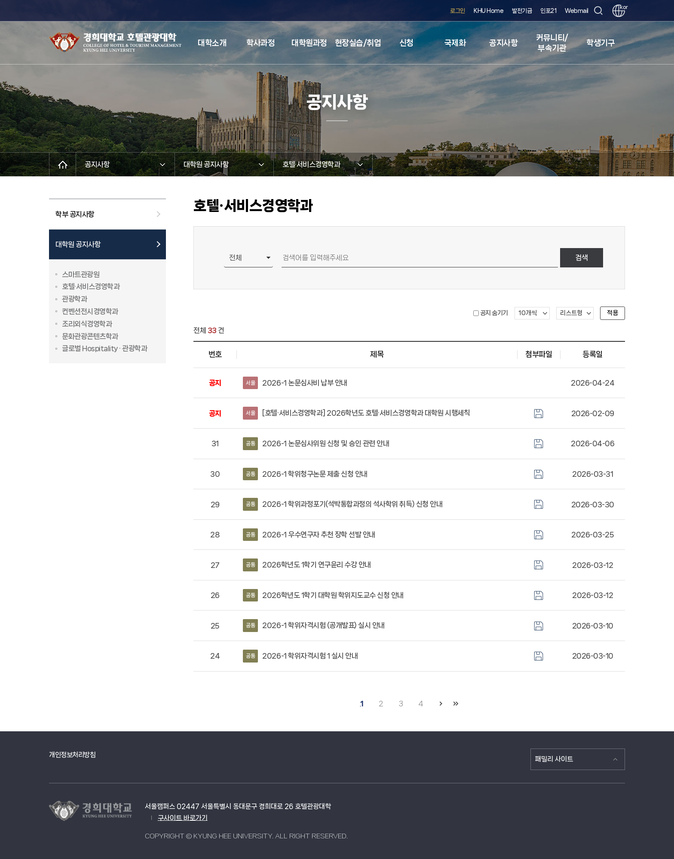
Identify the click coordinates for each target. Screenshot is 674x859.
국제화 (455, 43)
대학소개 (212, 43)
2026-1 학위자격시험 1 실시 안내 (300, 656)
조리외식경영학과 (87, 324)
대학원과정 (309, 43)
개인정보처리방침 (72, 754)
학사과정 (260, 43)
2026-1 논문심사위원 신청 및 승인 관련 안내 (316, 443)
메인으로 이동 (62, 164)
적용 (612, 313)
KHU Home (488, 11)
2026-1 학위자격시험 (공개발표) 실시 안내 (314, 625)
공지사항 (503, 43)
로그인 (457, 11)
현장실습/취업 (358, 43)
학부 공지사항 (75, 214)
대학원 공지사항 (78, 244)
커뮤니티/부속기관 (552, 43)
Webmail (576, 11)
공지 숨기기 (494, 313)
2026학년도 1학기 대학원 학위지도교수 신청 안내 (323, 595)
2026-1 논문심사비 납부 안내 (295, 383)
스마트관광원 (80, 274)
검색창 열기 (598, 11)
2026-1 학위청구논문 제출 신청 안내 (305, 474)
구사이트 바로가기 (183, 818)
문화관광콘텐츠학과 (90, 336)
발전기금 (522, 11)
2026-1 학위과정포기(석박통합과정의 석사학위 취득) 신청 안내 (342, 504)
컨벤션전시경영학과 (90, 311)
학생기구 (600, 43)
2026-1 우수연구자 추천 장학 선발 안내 (309, 534)
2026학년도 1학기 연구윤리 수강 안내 (307, 564)
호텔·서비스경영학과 (90, 286)
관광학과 (74, 299)
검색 (581, 257)
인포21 (548, 11)
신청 (406, 43)
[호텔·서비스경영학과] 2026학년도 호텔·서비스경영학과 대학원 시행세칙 (356, 413)
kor (622, 7)
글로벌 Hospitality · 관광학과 (104, 348)
